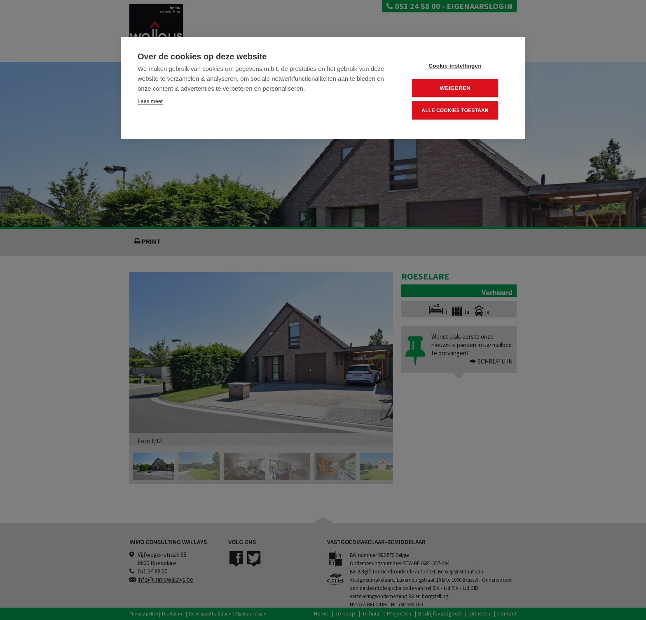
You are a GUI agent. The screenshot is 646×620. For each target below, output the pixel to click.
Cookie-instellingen (458, 65)
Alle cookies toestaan (458, 109)
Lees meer (150, 101)
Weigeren (458, 87)
